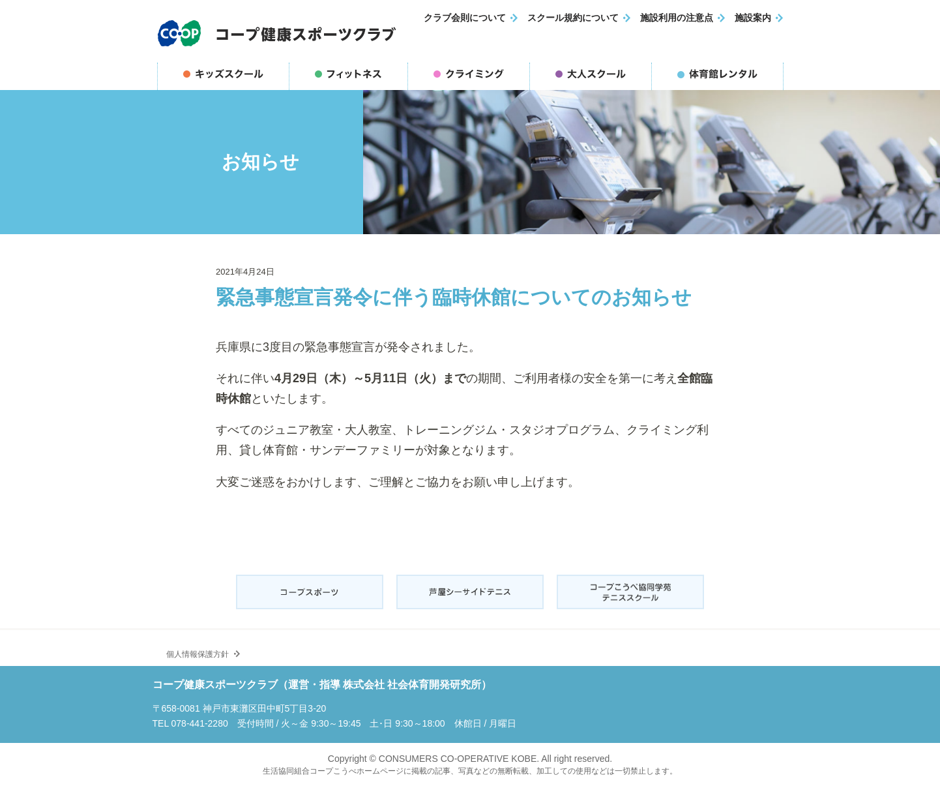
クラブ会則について (465, 18)
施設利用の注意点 (676, 18)
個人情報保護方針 (193, 648)
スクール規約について (573, 18)
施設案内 (753, 18)
